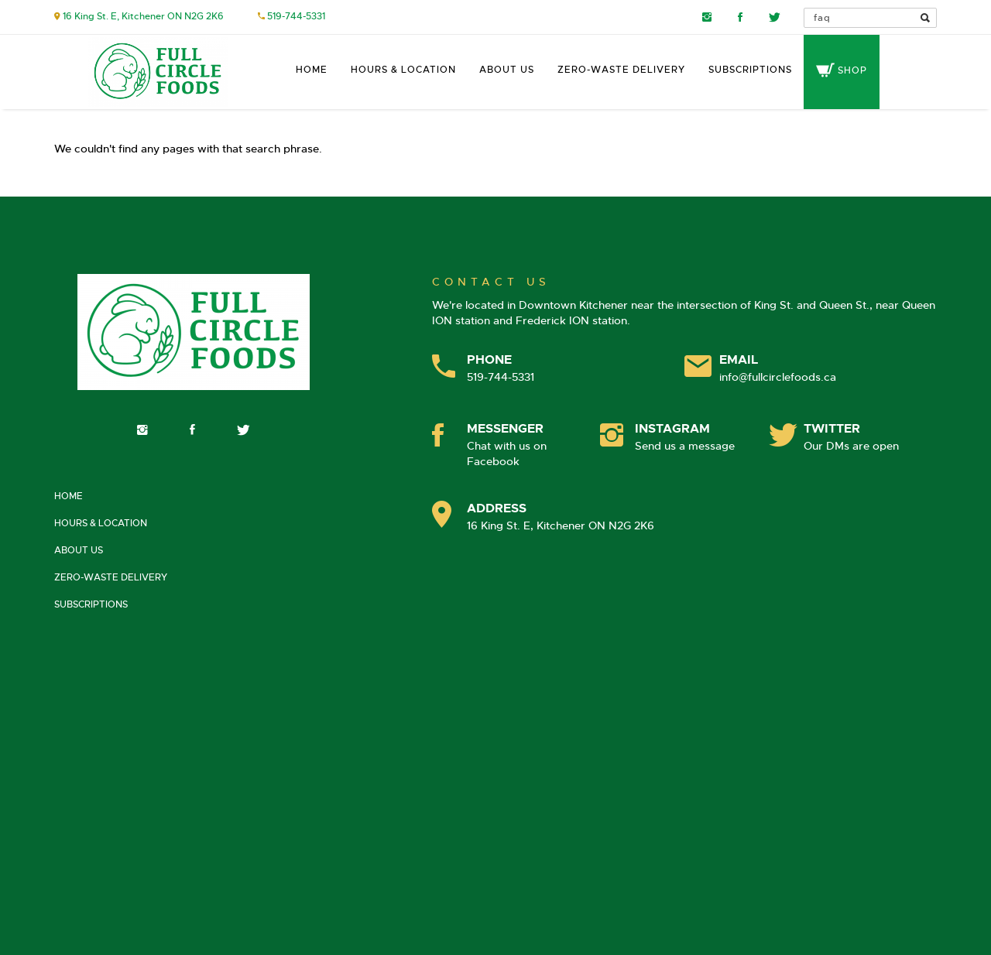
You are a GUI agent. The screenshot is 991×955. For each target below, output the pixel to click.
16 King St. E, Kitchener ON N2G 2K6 (143, 16)
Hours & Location (403, 69)
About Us (506, 69)
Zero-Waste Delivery (621, 69)
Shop (841, 70)
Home (311, 69)
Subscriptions (750, 69)
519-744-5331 (296, 16)
